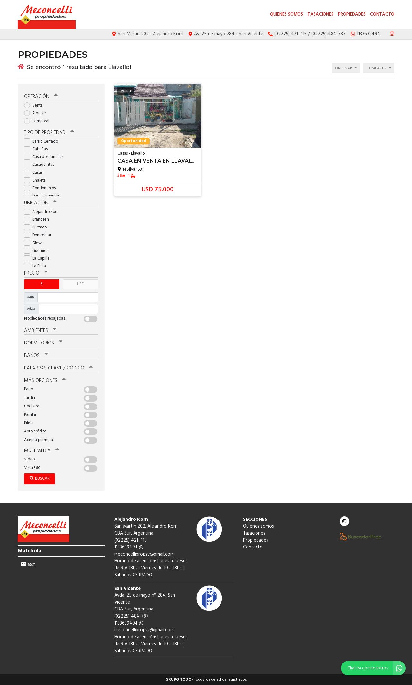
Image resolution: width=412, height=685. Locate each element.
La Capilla (39, 258)
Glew (35, 243)
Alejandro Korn (43, 212)
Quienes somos (286, 14)
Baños (36, 356)
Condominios (42, 188)
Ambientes (40, 330)
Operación (41, 97)
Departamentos (44, 196)
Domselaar (39, 235)
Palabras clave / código (58, 368)
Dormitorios (43, 343)
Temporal (38, 121)
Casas (35, 173)
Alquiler (37, 113)
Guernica (38, 251)
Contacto (382, 14)
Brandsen (38, 220)
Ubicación (40, 203)
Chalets (37, 180)
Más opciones (45, 381)
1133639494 (128, 547)
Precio (36, 273)
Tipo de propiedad (49, 133)
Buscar (40, 478)
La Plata (37, 266)
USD (80, 284)
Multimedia (41, 451)
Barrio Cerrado (43, 141)
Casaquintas (41, 165)
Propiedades (352, 14)
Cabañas (38, 149)
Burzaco (37, 227)
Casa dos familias (46, 157)
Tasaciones (320, 14)
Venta (35, 105)
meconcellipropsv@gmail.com (144, 554)
